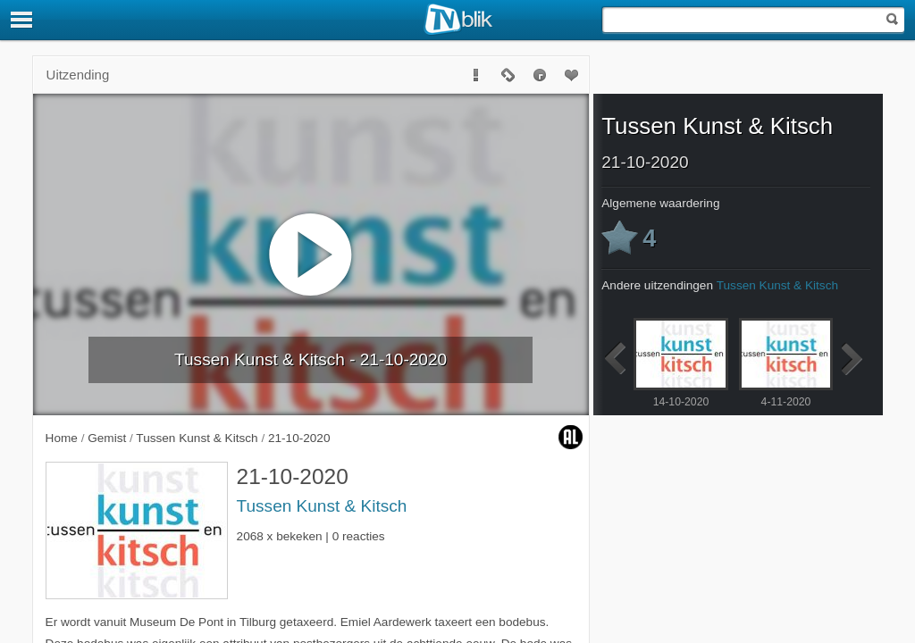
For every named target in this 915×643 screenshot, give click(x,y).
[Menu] (22, 20)
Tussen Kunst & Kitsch (322, 506)
